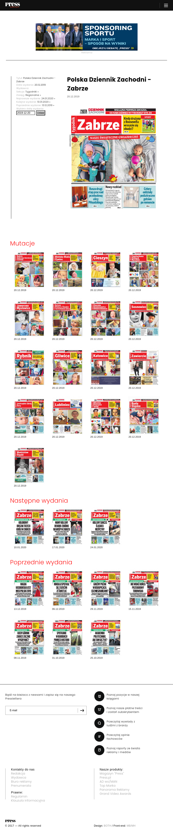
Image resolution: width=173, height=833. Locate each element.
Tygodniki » (32, 91)
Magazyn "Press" (112, 773)
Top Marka (108, 785)
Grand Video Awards (115, 794)
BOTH (107, 825)
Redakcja (18, 773)
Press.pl (105, 777)
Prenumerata (21, 785)
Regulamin (19, 796)
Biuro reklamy (21, 781)
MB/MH (131, 825)
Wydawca (18, 777)
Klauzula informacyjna (28, 800)
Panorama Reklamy (115, 790)
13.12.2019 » (48, 105)
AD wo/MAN (108, 781)
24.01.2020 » (48, 98)
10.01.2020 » (44, 102)
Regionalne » (33, 95)
